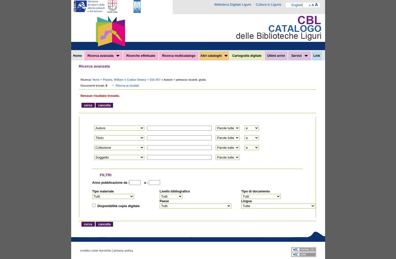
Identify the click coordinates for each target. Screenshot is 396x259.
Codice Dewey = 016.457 (144, 79)
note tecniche (101, 250)
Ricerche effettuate (140, 56)
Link (316, 56)
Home (77, 56)
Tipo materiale (103, 191)
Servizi (299, 56)
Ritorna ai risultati (124, 85)
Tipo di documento (255, 191)
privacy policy (123, 250)
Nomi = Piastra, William (108, 79)
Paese (164, 201)
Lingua (246, 201)
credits (85, 250)
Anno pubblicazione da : (110, 182)
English (296, 5)
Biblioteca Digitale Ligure (232, 4)
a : (145, 182)
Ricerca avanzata (103, 56)
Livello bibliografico (175, 191)
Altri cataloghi (214, 56)
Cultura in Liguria (268, 4)
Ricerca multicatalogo (179, 56)
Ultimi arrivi (276, 56)
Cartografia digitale (247, 56)
